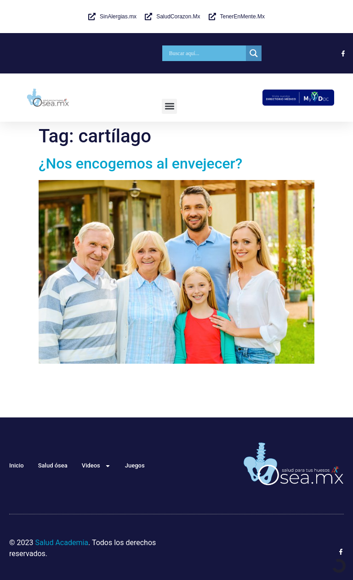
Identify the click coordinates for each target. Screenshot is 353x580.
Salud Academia (61, 542)
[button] (169, 106)
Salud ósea (53, 465)
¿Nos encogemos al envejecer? (140, 163)
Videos (96, 465)
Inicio (16, 465)
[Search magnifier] (254, 53)
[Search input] (206, 53)
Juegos (135, 465)
